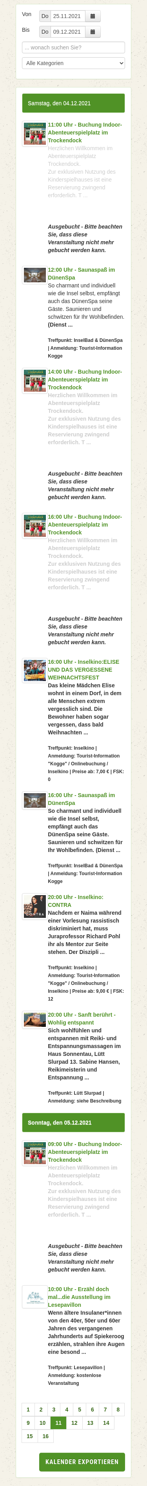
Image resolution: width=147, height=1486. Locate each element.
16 (46, 1436)
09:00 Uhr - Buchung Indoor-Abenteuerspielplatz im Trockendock (85, 1152)
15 (30, 1436)
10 (43, 1423)
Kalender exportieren (82, 1462)
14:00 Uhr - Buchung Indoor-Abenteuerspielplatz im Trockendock (85, 380)
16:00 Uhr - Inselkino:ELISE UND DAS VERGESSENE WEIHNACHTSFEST (83, 670)
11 (58, 1423)
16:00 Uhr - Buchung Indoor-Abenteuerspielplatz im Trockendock (85, 525)
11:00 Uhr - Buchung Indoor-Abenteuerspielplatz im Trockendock (85, 133)
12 (74, 1423)
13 (90, 1423)
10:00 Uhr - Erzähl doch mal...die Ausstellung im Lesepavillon (79, 1297)
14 (106, 1423)
